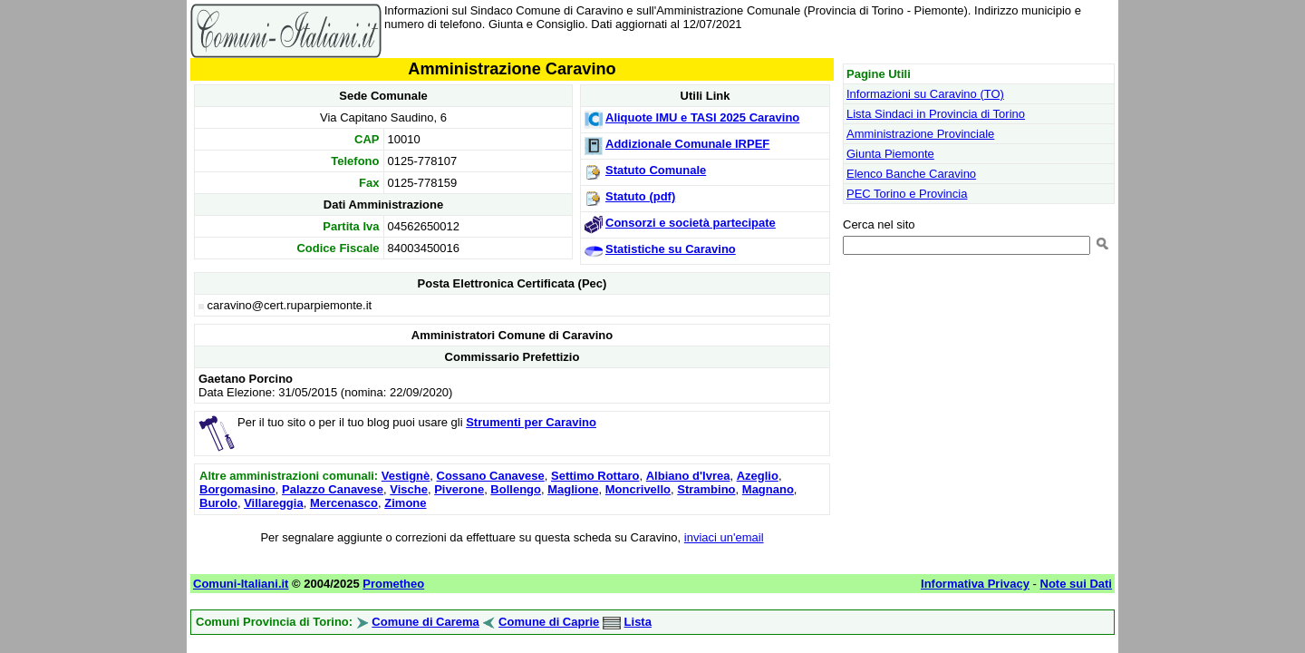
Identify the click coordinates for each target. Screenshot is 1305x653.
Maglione (572, 489)
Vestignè (406, 475)
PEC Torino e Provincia (906, 193)
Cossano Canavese (491, 475)
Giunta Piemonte (890, 154)
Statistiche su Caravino (670, 249)
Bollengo (515, 489)
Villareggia (274, 503)
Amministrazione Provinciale (920, 134)
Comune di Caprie (548, 622)
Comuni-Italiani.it (240, 583)
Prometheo (393, 583)
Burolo (218, 503)
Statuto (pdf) (640, 196)
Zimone (405, 503)
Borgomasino (237, 489)
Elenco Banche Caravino (911, 173)
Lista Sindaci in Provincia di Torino (935, 114)
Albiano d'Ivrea (688, 475)
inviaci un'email (724, 537)
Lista (638, 622)
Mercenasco (344, 503)
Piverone (459, 489)
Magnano (768, 489)
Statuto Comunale (655, 170)
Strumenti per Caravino (531, 422)
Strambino (706, 489)
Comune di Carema (425, 622)
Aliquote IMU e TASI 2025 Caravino (702, 117)
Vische (409, 489)
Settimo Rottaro (595, 475)
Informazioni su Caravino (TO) (925, 94)
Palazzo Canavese (332, 489)
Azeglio (757, 475)
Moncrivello (638, 489)
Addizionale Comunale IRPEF (687, 144)
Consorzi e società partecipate (690, 222)
